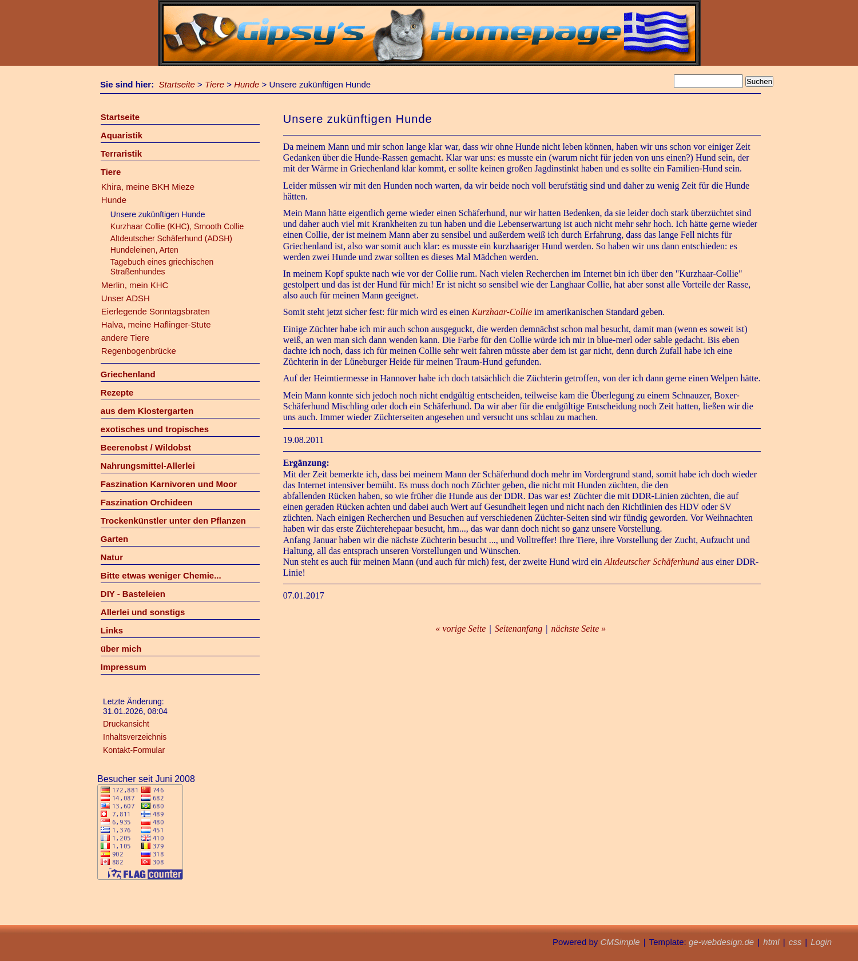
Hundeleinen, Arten (144, 249)
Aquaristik (121, 135)
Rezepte (117, 392)
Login (821, 942)
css (795, 942)
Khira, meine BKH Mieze (147, 187)
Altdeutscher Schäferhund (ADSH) (171, 238)
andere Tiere (125, 337)
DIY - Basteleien (133, 594)
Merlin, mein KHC (135, 285)
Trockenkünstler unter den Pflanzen (173, 520)
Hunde (246, 84)
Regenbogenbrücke (138, 351)
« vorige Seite (460, 628)
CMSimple (619, 942)
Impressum (123, 667)
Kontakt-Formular (134, 750)
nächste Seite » (578, 628)
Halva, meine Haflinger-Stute (156, 324)
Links (112, 630)
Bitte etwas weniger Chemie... (161, 575)
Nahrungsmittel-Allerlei (148, 465)
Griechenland (128, 374)
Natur (112, 557)
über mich (121, 648)
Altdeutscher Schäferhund (651, 562)
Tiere (214, 84)
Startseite (177, 84)
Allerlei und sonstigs (143, 612)
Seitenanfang (519, 628)
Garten (114, 539)
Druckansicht (126, 723)
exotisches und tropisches (155, 429)
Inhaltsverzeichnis (134, 736)
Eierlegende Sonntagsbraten (155, 311)
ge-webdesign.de (721, 942)
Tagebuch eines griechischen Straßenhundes (162, 266)
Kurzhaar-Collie (502, 312)
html (771, 942)
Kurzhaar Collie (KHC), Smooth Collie (177, 226)
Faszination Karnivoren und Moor (169, 484)
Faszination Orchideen (147, 502)
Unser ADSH (125, 298)
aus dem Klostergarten (147, 411)
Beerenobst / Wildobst (146, 447)
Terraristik (121, 153)
